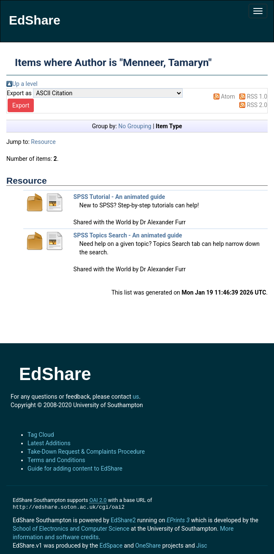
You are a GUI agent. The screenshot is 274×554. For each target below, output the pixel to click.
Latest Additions (49, 443)
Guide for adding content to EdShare (75, 468)
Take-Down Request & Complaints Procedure (86, 451)
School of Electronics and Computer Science (71, 528)
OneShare (148, 545)
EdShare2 (123, 520)
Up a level (25, 83)
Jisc (201, 545)
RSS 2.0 (257, 105)
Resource (43, 141)
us (136, 396)
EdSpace (110, 545)
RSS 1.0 (257, 96)
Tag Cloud (40, 434)
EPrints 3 (178, 520)
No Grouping (134, 126)
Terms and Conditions (56, 460)
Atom (228, 96)
